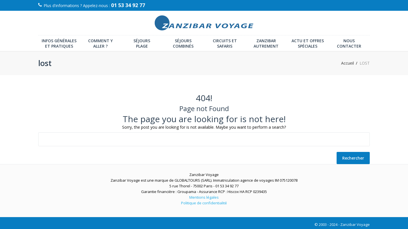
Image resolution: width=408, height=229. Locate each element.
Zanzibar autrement (266, 43)
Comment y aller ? (100, 43)
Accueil (347, 63)
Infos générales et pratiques (59, 43)
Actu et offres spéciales (308, 43)
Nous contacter (349, 43)
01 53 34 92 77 (128, 5)
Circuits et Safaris (225, 43)
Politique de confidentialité (204, 202)
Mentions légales (204, 197)
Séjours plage (141, 43)
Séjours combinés (183, 43)
